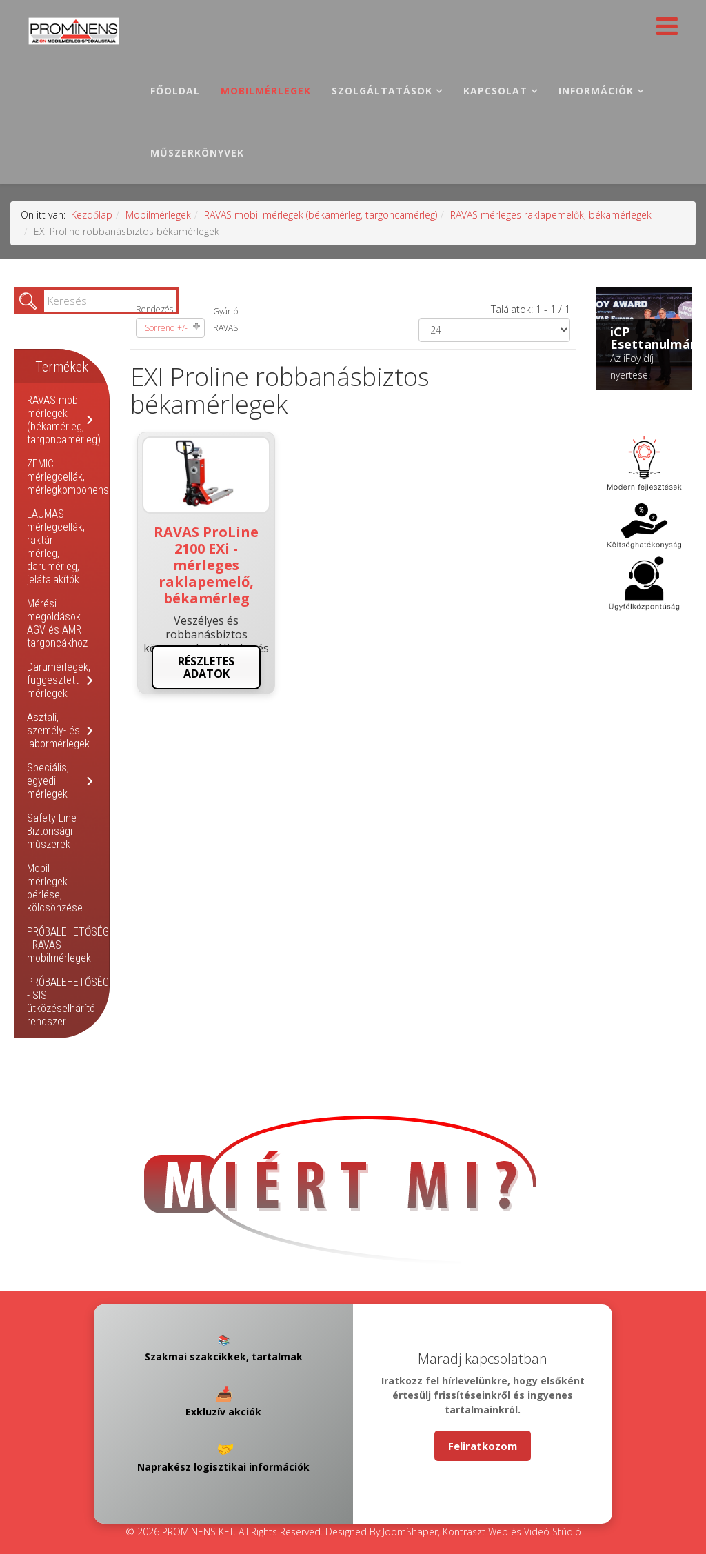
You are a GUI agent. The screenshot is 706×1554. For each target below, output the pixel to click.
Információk (596, 90)
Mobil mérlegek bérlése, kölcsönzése (55, 888)
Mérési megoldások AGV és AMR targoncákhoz (57, 623)
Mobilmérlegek (266, 90)
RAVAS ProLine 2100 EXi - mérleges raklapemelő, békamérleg (206, 565)
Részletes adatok (206, 667)
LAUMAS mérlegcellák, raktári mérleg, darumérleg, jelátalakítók (56, 546)
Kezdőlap (91, 214)
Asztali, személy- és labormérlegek (58, 730)
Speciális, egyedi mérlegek (48, 780)
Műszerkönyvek (197, 152)
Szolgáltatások (382, 90)
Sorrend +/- (166, 328)
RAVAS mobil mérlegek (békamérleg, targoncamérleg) (320, 214)
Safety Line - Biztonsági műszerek (54, 831)
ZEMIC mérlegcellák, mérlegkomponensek (73, 476)
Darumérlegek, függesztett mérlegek (58, 680)
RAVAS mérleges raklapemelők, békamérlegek (551, 214)
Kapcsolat (495, 90)
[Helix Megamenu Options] (663, 30)
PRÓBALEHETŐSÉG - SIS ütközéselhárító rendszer (68, 1002)
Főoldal (175, 90)
